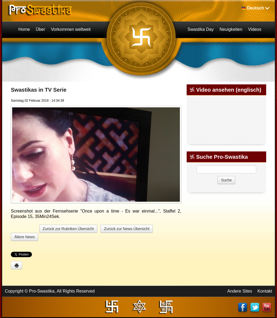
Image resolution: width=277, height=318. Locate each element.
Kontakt (265, 291)
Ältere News (24, 237)
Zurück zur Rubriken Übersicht (68, 229)
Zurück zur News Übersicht (126, 229)
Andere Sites (239, 291)
